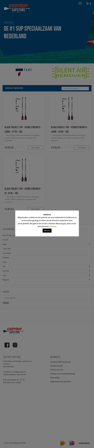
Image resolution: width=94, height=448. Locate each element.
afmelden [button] (52, 226)
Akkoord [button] (47, 231)
